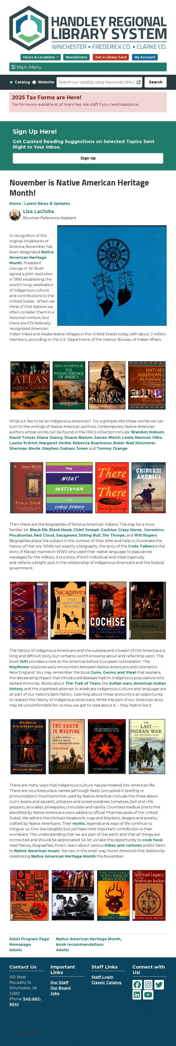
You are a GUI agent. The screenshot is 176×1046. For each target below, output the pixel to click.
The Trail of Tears (82, 683)
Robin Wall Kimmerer (134, 443)
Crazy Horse (130, 530)
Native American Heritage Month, (89, 939)
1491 (24, 661)
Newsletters (76, 57)
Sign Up (88, 158)
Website (46, 82)
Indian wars (120, 683)
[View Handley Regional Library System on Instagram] (148, 984)
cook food (152, 840)
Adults (15, 950)
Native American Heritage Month (31, 257)
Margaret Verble (55, 443)
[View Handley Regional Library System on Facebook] (137, 984)
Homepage (20, 944)
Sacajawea (66, 535)
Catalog (22, 82)
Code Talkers (141, 546)
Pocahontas (20, 535)
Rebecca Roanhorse (92, 443)
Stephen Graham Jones (65, 448)
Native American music (37, 851)
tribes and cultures (123, 845)
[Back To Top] (26, 1031)
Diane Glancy (50, 437)
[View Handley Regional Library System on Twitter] (159, 984)
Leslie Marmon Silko (142, 437)
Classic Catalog (106, 982)
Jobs (55, 993)
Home (15, 203)
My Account (145, 57)
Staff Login (102, 977)
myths (78, 823)
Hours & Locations (39, 57)
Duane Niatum (79, 437)
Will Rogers (145, 535)
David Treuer (22, 437)
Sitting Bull (90, 535)
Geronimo (154, 530)
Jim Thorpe (113, 535)
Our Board (60, 988)
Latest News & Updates (47, 203)
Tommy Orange (112, 448)
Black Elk (39, 530)
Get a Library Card (110, 57)
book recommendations (80, 944)
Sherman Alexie (24, 448)
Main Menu (26, 67)
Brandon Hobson (147, 432)
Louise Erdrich (23, 443)
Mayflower (19, 667)
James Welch (107, 437)
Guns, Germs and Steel (113, 672)
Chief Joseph (86, 530)
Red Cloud (44, 535)
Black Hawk (60, 530)
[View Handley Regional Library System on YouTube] (148, 995)
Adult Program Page (29, 939)
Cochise (108, 530)
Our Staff (59, 982)
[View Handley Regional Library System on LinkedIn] (136, 995)
